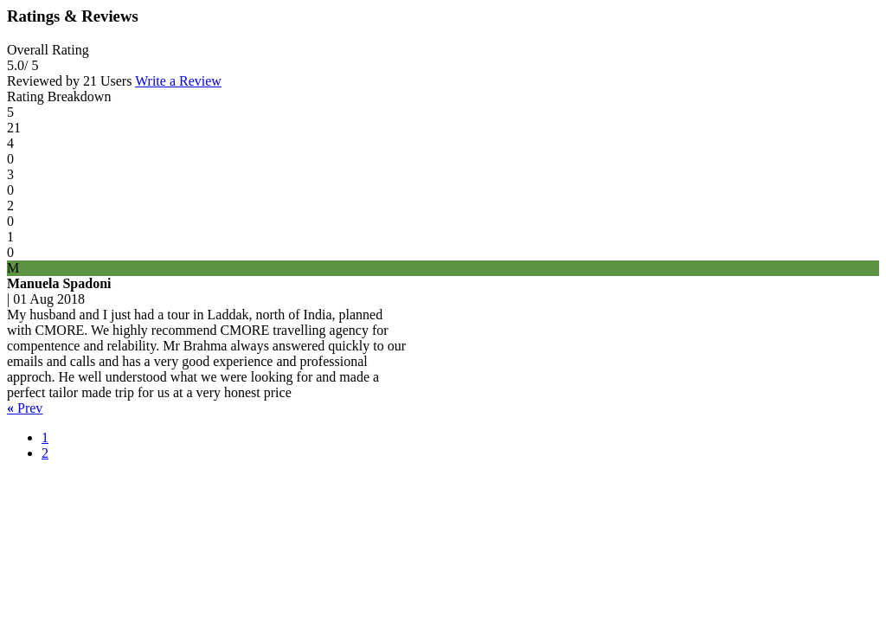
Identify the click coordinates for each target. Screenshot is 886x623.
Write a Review (178, 81)
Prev (24, 408)
